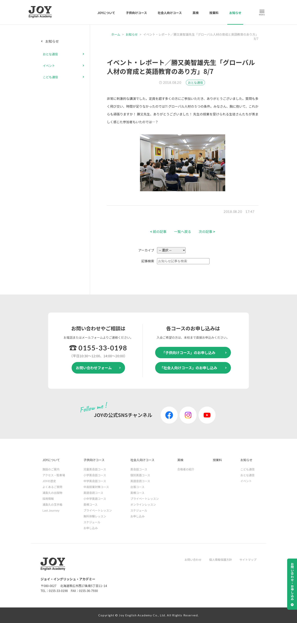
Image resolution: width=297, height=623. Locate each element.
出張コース (137, 487)
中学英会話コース (95, 481)
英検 (196, 12)
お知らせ (235, 12)
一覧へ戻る (182, 231)
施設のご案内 (50, 469)
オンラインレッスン (143, 504)
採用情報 (48, 499)
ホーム (115, 34)
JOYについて (106, 12)
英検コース (91, 504)
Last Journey (50, 510)
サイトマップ (247, 560)
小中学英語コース (95, 499)
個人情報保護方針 (220, 560)
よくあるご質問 (52, 487)
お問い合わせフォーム (94, 367)
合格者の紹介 (185, 469)
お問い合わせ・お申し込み (292, 581)
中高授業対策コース (96, 487)
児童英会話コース (95, 469)
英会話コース (138, 469)
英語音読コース (93, 493)
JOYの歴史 (49, 481)
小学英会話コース (95, 475)
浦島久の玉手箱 (52, 504)
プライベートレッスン (98, 510)
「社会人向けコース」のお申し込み (188, 367)
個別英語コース (140, 475)
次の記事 (207, 231)
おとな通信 (195, 82)
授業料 (213, 12)
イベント (49, 65)
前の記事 (158, 231)
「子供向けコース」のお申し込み (188, 352)
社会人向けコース (170, 12)
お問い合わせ (193, 560)
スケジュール (92, 522)
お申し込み (91, 528)
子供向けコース (136, 12)
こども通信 (50, 77)
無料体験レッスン (95, 516)
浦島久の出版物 (52, 493)
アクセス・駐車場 (53, 475)
